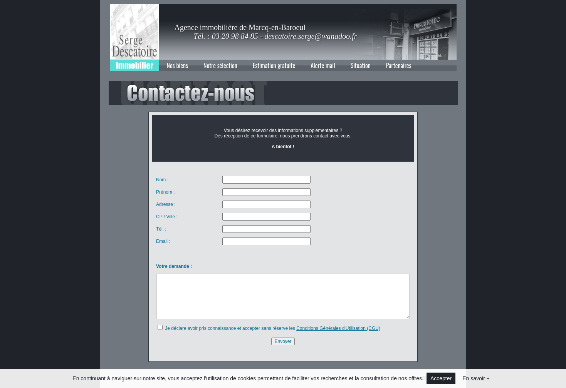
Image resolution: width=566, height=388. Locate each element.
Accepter (441, 378)
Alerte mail (323, 65)
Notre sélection (220, 65)
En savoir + (475, 378)
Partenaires (398, 65)
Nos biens (177, 65)
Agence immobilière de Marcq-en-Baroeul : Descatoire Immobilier (134, 37)
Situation (361, 65)
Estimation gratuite (274, 65)
